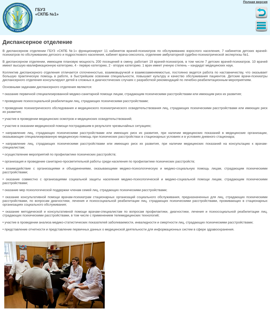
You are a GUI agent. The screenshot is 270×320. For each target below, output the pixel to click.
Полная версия (255, 2)
